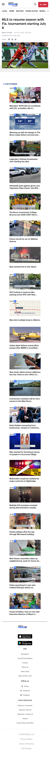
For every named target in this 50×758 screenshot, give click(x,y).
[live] (43, 4)
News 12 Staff (7, 33)
